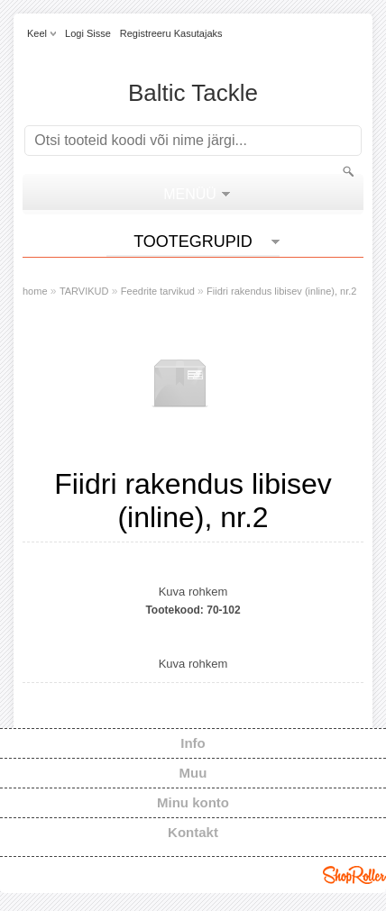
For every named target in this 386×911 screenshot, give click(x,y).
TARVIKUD (84, 291)
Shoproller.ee (354, 875)
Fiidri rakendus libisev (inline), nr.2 (281, 291)
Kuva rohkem (193, 591)
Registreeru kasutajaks (171, 33)
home (35, 291)
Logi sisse (88, 33)
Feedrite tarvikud (158, 291)
